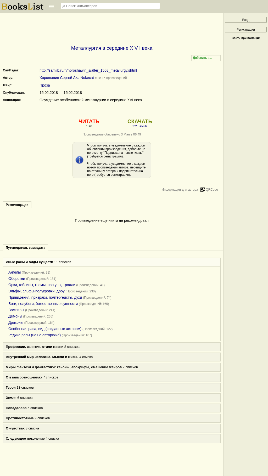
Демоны (15, 316)
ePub (143, 126)
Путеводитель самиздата (25, 248)
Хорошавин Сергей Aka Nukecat (67, 78)
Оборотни (16, 278)
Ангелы (14, 272)
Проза (45, 85)
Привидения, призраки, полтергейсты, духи (45, 297)
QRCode (212, 189)
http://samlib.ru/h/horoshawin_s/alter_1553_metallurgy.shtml (88, 70)
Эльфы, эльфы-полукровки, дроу (36, 291)
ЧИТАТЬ (89, 121)
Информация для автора (180, 189)
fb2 (135, 126)
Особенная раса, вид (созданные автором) (44, 329)
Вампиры (16, 310)
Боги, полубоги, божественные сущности (43, 304)
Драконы (15, 322)
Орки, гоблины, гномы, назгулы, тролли (41, 285)
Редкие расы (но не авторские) (34, 335)
